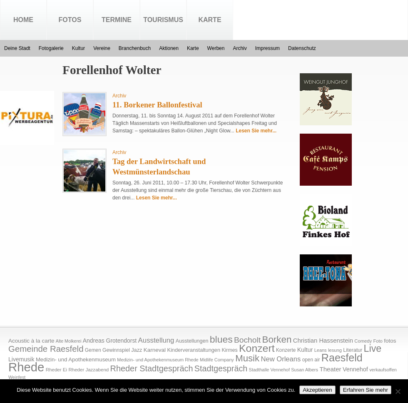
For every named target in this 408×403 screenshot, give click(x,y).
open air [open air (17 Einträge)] (311, 360)
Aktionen (169, 48)
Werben (216, 48)
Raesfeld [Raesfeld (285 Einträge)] (342, 357)
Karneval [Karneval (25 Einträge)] (155, 350)
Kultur (78, 48)
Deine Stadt (17, 48)
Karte (209, 19)
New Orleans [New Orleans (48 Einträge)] (281, 359)
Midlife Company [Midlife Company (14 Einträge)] (217, 359)
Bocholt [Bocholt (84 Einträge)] (247, 340)
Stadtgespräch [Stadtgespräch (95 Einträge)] (220, 368)
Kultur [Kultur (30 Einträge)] (305, 349)
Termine (117, 19)
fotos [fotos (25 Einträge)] (390, 341)
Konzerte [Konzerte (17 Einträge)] (286, 350)
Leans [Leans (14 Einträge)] (320, 350)
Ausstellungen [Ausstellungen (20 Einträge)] (192, 341)
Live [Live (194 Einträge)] (373, 348)
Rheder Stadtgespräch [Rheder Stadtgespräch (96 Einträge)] (151, 368)
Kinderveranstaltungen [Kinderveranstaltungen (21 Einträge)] (193, 350)
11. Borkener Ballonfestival (157, 104)
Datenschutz (302, 48)
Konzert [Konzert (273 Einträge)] (257, 348)
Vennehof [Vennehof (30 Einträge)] (355, 369)
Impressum (267, 48)
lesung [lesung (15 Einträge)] (335, 350)
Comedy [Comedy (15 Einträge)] (363, 340)
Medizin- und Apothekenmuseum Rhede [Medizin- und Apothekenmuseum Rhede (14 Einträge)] (157, 359)
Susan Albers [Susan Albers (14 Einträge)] (304, 369)
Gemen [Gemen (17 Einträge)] (93, 350)
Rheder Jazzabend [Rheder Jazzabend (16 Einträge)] (88, 369)
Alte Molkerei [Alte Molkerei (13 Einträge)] (69, 340)
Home (23, 19)
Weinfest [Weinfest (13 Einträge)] (16, 377)
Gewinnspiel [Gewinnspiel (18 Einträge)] (116, 350)
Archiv (239, 48)
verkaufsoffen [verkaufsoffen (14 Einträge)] (383, 369)
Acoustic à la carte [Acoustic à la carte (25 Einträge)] (31, 341)
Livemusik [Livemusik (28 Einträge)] (21, 359)
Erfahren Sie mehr (365, 390)
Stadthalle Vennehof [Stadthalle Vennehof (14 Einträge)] (269, 369)
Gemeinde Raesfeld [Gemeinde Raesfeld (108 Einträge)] (46, 348)
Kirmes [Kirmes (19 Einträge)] (229, 350)
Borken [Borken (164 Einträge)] (276, 339)
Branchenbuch (135, 48)
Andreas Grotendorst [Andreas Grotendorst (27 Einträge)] (110, 340)
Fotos (70, 19)
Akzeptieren (317, 390)
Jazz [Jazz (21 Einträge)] (136, 350)
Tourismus (163, 19)
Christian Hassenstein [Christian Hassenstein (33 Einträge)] (323, 340)
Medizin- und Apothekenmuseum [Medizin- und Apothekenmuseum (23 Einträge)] (76, 359)
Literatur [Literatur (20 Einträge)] (352, 350)
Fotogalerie (51, 48)
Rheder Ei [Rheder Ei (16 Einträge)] (56, 369)
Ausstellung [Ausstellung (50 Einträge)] (156, 340)
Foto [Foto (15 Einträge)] (377, 340)
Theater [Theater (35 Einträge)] (330, 369)
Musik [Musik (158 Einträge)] (247, 358)
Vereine (101, 48)
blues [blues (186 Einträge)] (221, 339)
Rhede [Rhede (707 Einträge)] (26, 367)
